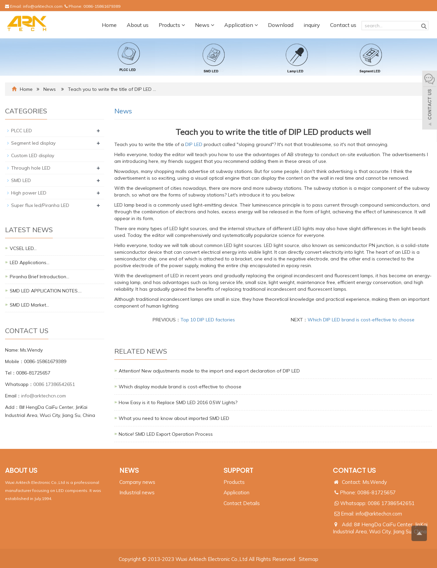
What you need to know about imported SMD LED (174, 418)
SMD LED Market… (29, 305)
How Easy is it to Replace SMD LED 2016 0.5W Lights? (178, 402)
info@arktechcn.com (43, 6)
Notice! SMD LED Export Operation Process (166, 434)
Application (241, 25)
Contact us (343, 25)
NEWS (129, 470)
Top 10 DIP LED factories (208, 320)
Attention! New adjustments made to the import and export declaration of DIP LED (209, 371)
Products (172, 25)
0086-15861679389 (101, 6)
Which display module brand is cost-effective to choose (180, 387)
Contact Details (242, 503)
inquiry (312, 25)
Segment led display (33, 143)
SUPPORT (238, 470)
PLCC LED (21, 131)
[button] (183, 25)
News (204, 25)
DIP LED (193, 144)
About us (138, 25)
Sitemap (308, 559)
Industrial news (137, 492)
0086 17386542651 (54, 384)
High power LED (28, 193)
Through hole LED (30, 168)
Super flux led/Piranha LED (40, 205)
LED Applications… (29, 262)
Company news (137, 482)
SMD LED (21, 180)
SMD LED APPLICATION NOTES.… (46, 291)
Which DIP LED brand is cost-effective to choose (361, 320)
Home (109, 25)
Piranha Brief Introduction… (39, 277)
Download (280, 25)
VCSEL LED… (23, 248)
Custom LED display (32, 155)
